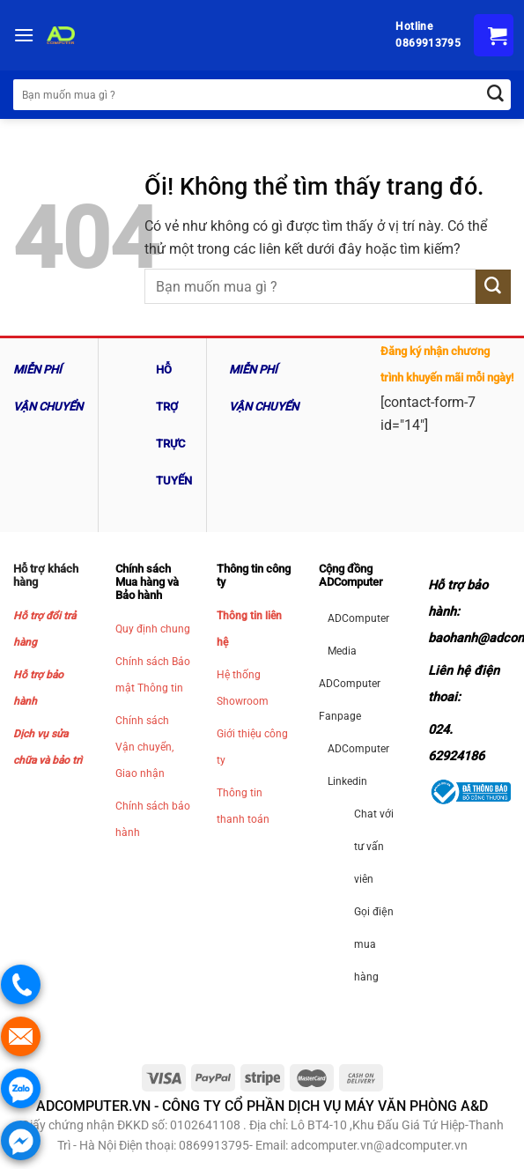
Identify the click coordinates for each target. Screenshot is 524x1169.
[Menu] (23, 34)
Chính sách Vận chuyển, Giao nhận (144, 747)
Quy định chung (152, 629)
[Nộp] (493, 287)
